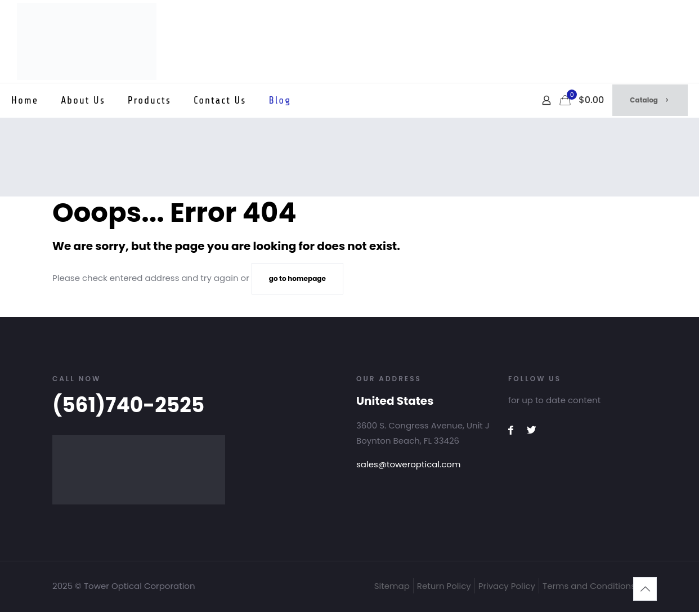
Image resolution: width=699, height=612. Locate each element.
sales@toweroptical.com (408, 464)
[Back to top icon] (645, 589)
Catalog (650, 100)
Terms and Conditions (589, 586)
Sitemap (392, 586)
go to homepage (297, 278)
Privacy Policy (506, 586)
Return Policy (444, 586)
